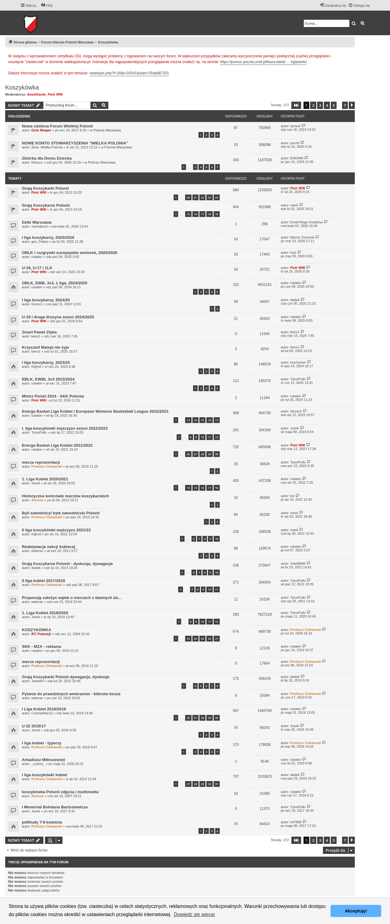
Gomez (36, 304)
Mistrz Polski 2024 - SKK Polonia (53, 396)
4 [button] (327, 105)
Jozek (294, 428)
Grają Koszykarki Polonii (45, 188)
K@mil (36, 366)
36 (188, 718)
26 (188, 454)
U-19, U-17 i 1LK (37, 268)
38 (202, 718)
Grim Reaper (41, 130)
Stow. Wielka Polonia (47, 147)
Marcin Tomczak (302, 237)
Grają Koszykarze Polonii (46, 205)
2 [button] (313, 105)
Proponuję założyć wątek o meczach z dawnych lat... (71, 597)
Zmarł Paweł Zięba (39, 332)
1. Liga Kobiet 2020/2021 (45, 479)
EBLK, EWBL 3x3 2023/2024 (48, 379)
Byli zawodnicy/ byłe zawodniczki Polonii (61, 513)
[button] (296, 105)
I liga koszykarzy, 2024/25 (46, 300)
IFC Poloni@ (41, 634)
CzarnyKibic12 (42, 713)
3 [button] (320, 105)
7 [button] (345, 105)
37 (195, 718)
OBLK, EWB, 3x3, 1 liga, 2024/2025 (54, 283)
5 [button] (334, 105)
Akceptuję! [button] (356, 911)
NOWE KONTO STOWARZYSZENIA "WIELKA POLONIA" (75, 143)
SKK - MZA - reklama (41, 646)
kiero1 (35, 336)
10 (202, 437)
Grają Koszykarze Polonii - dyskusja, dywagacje (67, 563)
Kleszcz (37, 162)
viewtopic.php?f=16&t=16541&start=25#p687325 (129, 73)
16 (195, 214)
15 (188, 214)
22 (202, 197)
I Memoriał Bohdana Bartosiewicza (55, 807)
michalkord (39, 226)
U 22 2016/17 (34, 726)
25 (202, 639)
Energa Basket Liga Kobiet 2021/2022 (57, 445)
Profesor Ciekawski (46, 466)
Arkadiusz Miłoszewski (43, 759)
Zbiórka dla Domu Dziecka (47, 158)
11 (209, 437)
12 (216, 437)
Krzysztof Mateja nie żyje (45, 347)
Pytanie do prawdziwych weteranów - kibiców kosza (71, 694)
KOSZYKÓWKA (36, 630)
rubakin (36, 257)
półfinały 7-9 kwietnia (42, 822)
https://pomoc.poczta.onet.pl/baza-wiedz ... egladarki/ (263, 62)
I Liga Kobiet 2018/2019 (44, 709)
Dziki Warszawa (37, 222)
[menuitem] (47, 5)
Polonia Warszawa (107, 130)
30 (216, 454)
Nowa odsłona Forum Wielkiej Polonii (57, 126)
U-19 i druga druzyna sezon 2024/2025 (58, 317)
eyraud (295, 126)
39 (209, 718)
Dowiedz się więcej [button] (194, 914)
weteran (37, 551)
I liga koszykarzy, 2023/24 (46, 362)
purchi (294, 143)
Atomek (37, 500)
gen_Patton (39, 241)
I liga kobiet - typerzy (41, 743)
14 (195, 420)
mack (294, 205)
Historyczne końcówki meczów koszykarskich (65, 496)
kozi (293, 252)
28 (202, 454)
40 (216, 718)
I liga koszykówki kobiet (44, 775)
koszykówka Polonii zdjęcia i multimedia (60, 792)
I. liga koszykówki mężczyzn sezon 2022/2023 (65, 428)
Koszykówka (22, 87)
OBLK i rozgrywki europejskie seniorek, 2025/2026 (69, 252)
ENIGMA (296, 158)
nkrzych (296, 411)
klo (292, 496)
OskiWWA (297, 563)
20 (188, 197)
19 (216, 214)
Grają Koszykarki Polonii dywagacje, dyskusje (66, 677)
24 (216, 197)
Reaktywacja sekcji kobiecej (48, 546)
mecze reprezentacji (41, 462)
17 (202, 214)
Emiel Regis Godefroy (306, 222)
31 (216, 784)
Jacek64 (37, 681)
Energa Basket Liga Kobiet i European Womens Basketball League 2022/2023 (95, 411)
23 (209, 197)
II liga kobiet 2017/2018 (43, 580)
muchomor (298, 362)
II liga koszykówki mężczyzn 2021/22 (56, 530)
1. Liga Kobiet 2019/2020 (45, 613)
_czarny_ (38, 764)
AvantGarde (36, 94)
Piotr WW (55, 94)
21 (195, 197)
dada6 (295, 300)
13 (188, 420)
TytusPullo (298, 379)
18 (209, 214)
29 (209, 454)
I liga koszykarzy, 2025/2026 (48, 237)
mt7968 (295, 822)
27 (195, 454)
